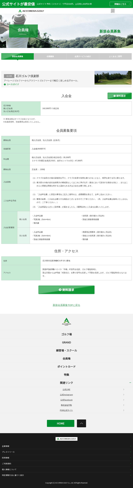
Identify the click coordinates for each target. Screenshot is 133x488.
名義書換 (50, 56)
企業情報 (5, 446)
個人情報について (9, 469)
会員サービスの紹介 (83, 56)
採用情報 (5, 457)
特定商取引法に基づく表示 (13, 475)
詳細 (122, 4)
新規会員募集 (17, 56)
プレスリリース (8, 451)
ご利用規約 (6, 463)
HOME (60, 423)
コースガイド (13, 84)
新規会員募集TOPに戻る (66, 305)
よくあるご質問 (115, 56)
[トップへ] (81, 423)
